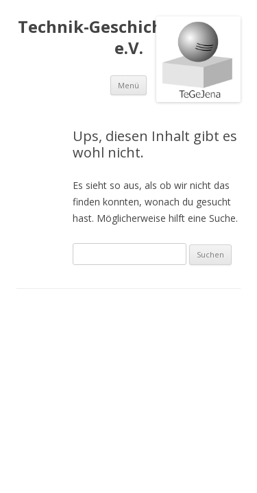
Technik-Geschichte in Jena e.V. (129, 37)
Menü (128, 85)
